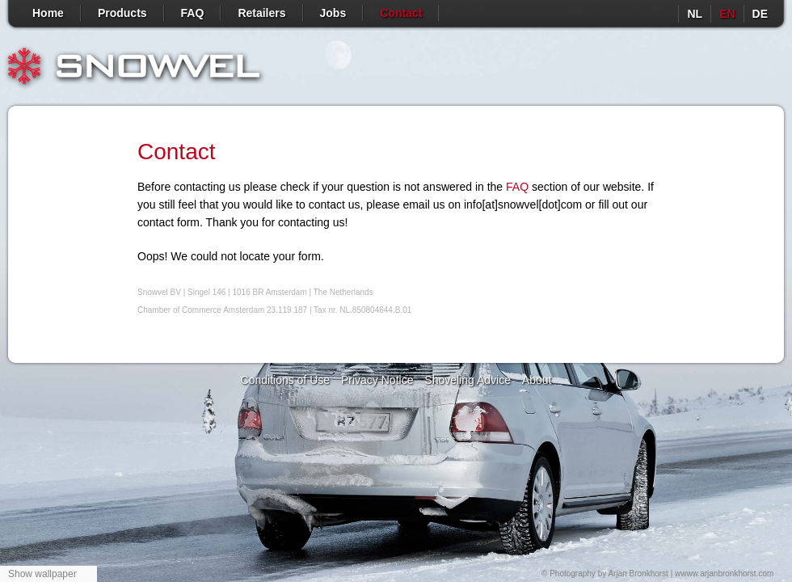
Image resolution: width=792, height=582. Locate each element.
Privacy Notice (377, 379)
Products (122, 12)
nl (694, 13)
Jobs (333, 12)
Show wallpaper (42, 574)
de (760, 13)
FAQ (192, 12)
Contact (401, 12)
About (537, 379)
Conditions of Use (286, 379)
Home (48, 12)
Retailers (261, 12)
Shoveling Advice (467, 379)
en (727, 13)
